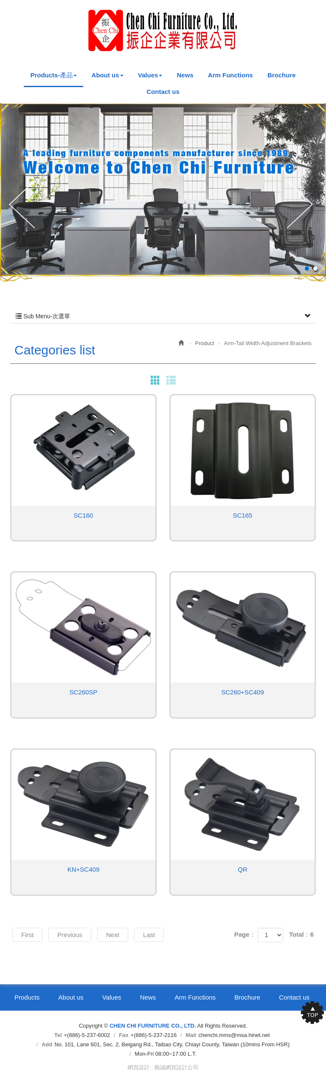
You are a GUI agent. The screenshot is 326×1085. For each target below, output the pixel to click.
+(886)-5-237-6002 (87, 1035)
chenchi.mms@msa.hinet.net (234, 1035)
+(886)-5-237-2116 (154, 1035)
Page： (245, 934)
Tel (58, 1035)
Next (302, 205)
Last (149, 934)
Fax (123, 1035)
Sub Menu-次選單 (163, 316)
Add (47, 1044)
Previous (69, 934)
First (27, 934)
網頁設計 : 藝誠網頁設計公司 (163, 1067)
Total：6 (301, 934)
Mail (190, 1035)
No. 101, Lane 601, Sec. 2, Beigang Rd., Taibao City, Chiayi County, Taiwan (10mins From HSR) (171, 1044)
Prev (24, 205)
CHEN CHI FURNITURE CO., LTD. (163, 30)
